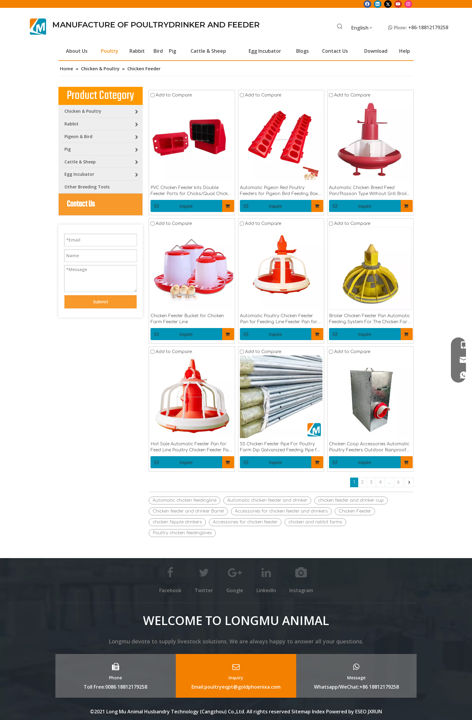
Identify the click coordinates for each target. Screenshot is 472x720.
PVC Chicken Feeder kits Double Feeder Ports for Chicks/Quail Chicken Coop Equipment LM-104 (192, 191)
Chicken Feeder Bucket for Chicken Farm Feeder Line (187, 319)
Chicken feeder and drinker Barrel (188, 511)
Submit (100, 302)
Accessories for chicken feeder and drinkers (281, 511)
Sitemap (301, 711)
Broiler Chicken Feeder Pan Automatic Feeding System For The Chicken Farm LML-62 (370, 319)
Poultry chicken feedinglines (182, 533)
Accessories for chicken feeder (245, 522)
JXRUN (375, 711)
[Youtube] (398, 4)
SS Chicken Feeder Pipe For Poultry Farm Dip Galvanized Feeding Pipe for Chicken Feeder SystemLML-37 (280, 447)
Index (319, 711)
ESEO (361, 711)
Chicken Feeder (355, 511)
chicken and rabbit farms (315, 522)
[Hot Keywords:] (340, 27)
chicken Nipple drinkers (177, 522)
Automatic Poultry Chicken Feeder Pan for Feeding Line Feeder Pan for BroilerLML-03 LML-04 (278, 319)
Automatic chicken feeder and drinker (267, 500)
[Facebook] (367, 4)
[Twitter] (388, 4)
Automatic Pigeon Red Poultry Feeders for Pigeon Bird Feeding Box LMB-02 (279, 191)
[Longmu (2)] (38, 26)
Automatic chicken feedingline (184, 500)
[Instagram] (408, 4)
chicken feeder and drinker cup (351, 500)
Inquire (172, 206)
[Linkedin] (377, 4)
